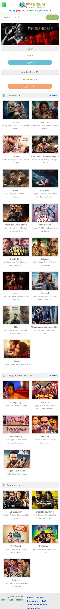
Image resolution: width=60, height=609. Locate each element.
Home (30, 597)
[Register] (20, 11)
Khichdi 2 (45, 402)
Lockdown (44, 191)
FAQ (44, 601)
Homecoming (16, 437)
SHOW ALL (52, 95)
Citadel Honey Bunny (45, 512)
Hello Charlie (44, 546)
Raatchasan (17, 580)
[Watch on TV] (45, 11)
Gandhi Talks (15, 259)
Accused (45, 293)
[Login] (11, 11)
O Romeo (16, 156)
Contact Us (32, 601)
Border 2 (16, 191)
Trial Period (16, 546)
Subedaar (45, 259)
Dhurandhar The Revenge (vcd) (45, 156)
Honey (16, 293)
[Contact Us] (32, 11)
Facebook (18, 600)
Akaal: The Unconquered (16, 225)
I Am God (17, 361)
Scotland (45, 437)
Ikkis (16, 327)
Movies (40, 597)
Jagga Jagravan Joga (17, 471)
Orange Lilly (15, 402)
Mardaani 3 (45, 122)
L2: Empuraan (16, 512)
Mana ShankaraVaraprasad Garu (45, 327)
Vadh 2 (16, 122)
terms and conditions (37, 604)
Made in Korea (45, 225)
